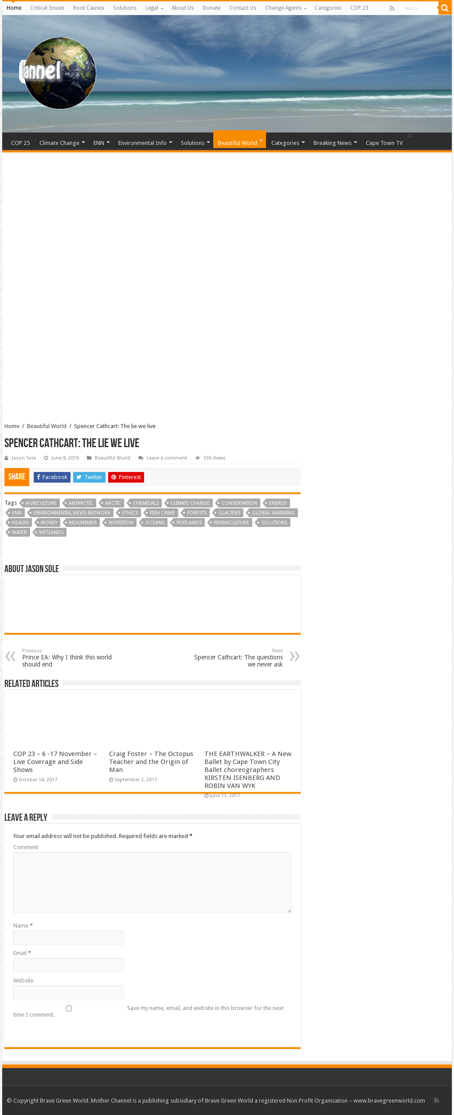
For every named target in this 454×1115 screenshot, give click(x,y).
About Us (183, 8)
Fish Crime (162, 513)
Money (49, 523)
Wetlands (51, 532)
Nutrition (121, 523)
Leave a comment (167, 458)
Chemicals (146, 503)
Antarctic (81, 503)
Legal (151, 8)
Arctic (113, 503)
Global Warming (273, 513)
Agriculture (41, 503)
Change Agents (283, 8)
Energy (278, 503)
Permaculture (231, 523)
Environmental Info (142, 143)
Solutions (125, 8)
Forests (197, 513)
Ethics (130, 513)
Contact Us (242, 8)
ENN (99, 143)
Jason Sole (24, 458)
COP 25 (20, 143)
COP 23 (359, 8)
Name (23, 925)
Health (20, 523)
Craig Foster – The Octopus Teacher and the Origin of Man (151, 762)
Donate (211, 8)
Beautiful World (237, 143)
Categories (328, 8)
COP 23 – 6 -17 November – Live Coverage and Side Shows (55, 762)
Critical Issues (47, 8)
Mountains (83, 523)
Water (19, 532)
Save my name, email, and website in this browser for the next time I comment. (148, 1011)
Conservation (239, 503)
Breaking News (332, 143)
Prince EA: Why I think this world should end (67, 658)
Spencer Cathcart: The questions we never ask (237, 658)
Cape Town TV (384, 143)
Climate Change (59, 143)
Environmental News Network (72, 513)
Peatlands (189, 523)
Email (22, 953)
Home (14, 8)
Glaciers (229, 513)
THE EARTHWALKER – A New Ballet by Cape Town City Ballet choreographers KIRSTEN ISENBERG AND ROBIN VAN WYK (247, 770)
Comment (25, 847)
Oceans (154, 523)
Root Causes (88, 8)
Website (23, 980)
